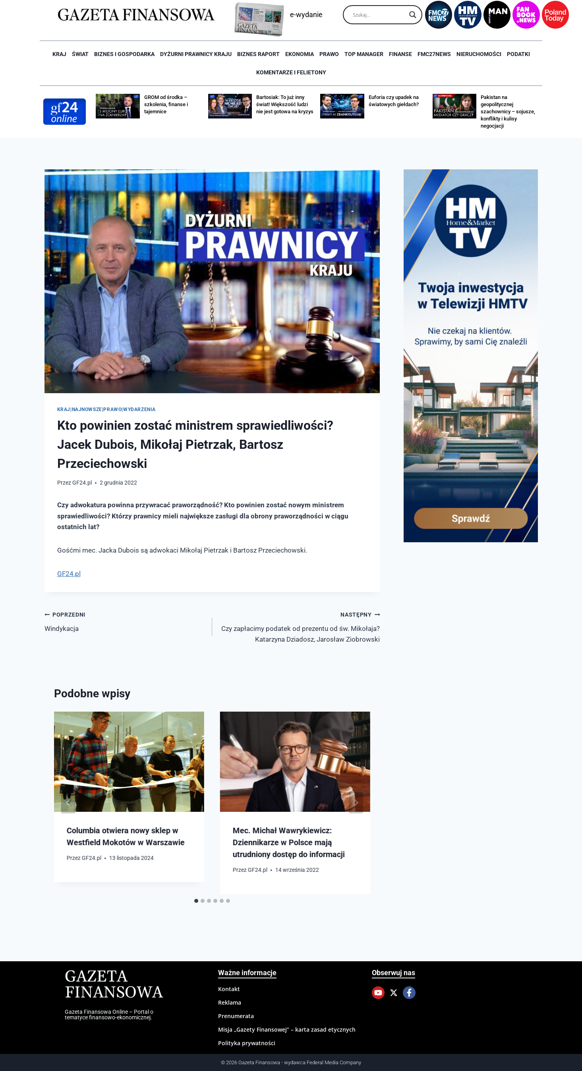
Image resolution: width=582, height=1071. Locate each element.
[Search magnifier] (412, 14)
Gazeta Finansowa (114, 985)
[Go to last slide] (68, 802)
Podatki (518, 54)
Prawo (329, 54)
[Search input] (379, 14)
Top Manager (363, 54)
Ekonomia (299, 54)
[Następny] (356, 802)
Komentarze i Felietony (291, 72)
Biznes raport (258, 54)
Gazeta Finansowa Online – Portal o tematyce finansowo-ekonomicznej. (109, 1015)
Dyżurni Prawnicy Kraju (196, 54)
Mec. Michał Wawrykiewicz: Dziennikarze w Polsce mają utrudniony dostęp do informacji (289, 842)
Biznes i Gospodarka (124, 54)
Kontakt (229, 989)
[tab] (196, 901)
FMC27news (434, 54)
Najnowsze (87, 409)
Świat (80, 54)
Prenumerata (236, 1016)
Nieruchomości (478, 54)
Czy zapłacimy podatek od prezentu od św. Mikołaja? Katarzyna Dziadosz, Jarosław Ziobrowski (299, 626)
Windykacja (124, 621)
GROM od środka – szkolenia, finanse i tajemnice (166, 104)
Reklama (229, 1002)
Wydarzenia (139, 409)
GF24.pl (82, 482)
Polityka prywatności (246, 1043)
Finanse (400, 54)
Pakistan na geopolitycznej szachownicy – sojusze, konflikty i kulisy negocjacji (508, 111)
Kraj (59, 54)
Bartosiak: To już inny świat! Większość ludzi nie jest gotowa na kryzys (284, 104)
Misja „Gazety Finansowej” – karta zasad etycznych (287, 1029)
